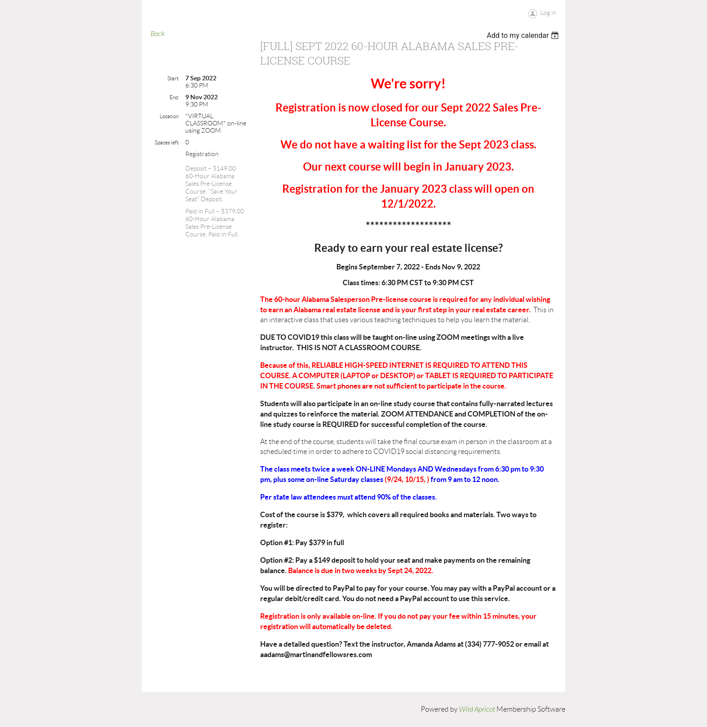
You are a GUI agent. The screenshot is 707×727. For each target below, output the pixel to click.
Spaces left (167, 142)
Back (158, 34)
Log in (548, 12)
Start (173, 78)
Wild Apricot (477, 709)
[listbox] (524, 35)
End (174, 97)
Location (169, 116)
